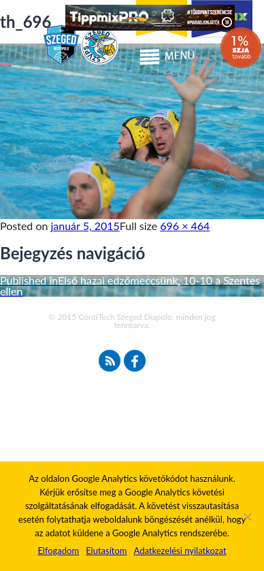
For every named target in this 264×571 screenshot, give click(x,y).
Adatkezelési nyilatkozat (179, 550)
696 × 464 (185, 225)
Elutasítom (106, 550)
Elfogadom (58, 550)
